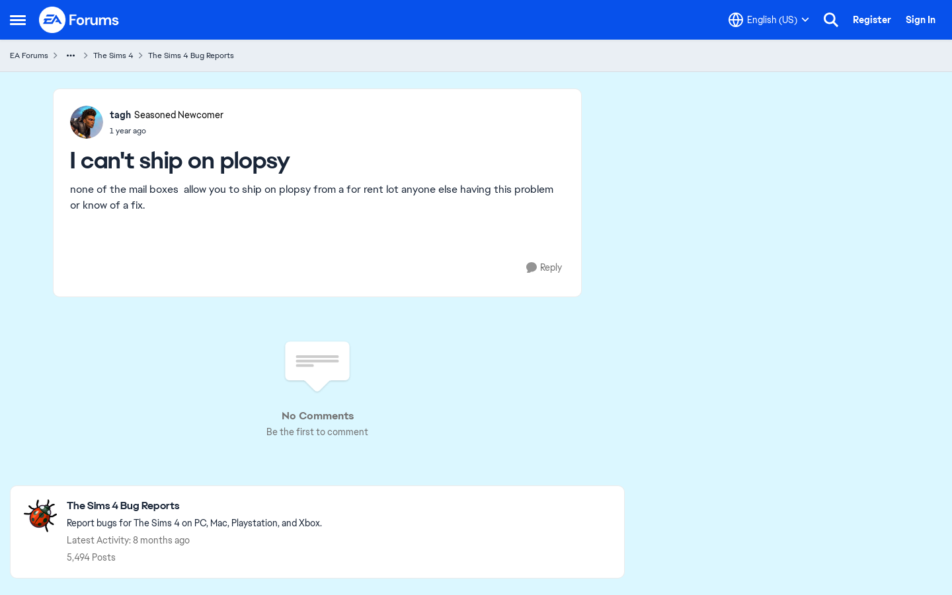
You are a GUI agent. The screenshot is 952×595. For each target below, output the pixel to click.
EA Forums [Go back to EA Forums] (29, 55)
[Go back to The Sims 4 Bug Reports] (194, 506)
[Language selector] (769, 20)
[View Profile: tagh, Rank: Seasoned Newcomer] (86, 122)
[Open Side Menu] (17, 20)
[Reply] (544, 268)
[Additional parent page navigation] (71, 55)
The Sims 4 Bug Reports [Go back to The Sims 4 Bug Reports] (191, 55)
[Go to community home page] (79, 20)
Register (872, 20)
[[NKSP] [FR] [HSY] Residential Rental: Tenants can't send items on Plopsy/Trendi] (166, 131)
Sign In (920, 20)
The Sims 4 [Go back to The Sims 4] (113, 55)
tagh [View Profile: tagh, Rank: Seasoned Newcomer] (120, 115)
